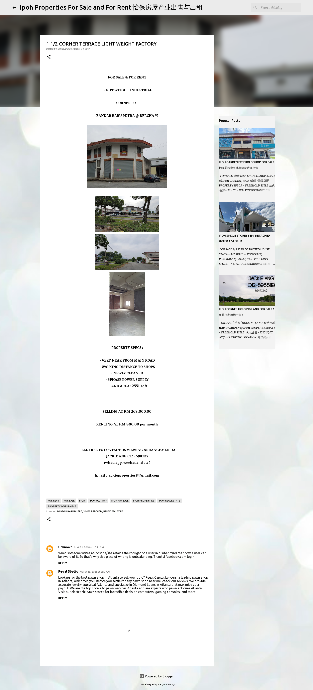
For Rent (53, 500)
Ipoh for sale (120, 500)
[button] (48, 57)
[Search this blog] (280, 7)
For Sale (69, 500)
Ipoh (82, 500)
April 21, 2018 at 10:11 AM (89, 547)
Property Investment (62, 506)
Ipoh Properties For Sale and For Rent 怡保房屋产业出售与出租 (111, 7)
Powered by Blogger (156, 676)
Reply (62, 563)
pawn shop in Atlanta (103, 577)
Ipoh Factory (98, 500)
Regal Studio (68, 571)
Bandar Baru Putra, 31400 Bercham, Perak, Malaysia (90, 511)
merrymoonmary (166, 684)
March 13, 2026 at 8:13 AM (95, 571)
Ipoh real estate (169, 500)
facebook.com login (180, 556)
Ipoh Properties (143, 500)
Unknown (65, 547)
